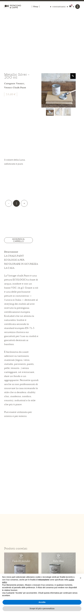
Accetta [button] (42, 602)
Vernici (20, 83)
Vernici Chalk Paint (15, 87)
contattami (59, 6)
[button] (80, 578)
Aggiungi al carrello (18, 240)
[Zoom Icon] (73, 76)
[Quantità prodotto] (16, 203)
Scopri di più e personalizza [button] (42, 608)
